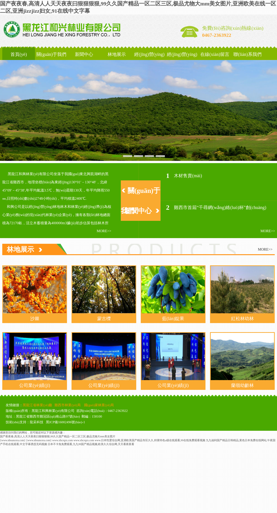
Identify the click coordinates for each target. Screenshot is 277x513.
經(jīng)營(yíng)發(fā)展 (182, 60)
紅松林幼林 (242, 318)
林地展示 (117, 54)
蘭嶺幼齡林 (242, 385)
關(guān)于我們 (51, 54)
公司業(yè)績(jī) (34, 385)
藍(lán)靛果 (173, 318)
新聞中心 (84, 54)
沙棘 (34, 318)
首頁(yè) (18, 54)
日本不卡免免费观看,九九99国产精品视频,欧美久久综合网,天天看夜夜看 (91, 444)
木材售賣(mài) (188, 175)
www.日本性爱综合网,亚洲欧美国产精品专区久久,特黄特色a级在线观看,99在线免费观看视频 (150, 440)
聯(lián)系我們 (247, 54)
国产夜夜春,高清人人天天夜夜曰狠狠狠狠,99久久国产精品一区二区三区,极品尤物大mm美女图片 (57, 436)
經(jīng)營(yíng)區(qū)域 (149, 60)
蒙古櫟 (104, 318)
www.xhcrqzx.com (62, 440)
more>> (104, 231)
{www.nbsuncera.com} (12, 440)
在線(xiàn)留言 (214, 54)
